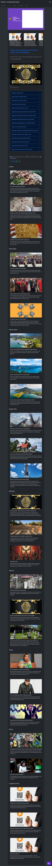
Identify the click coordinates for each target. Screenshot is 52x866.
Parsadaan (20, 5)
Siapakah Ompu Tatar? (17, 93)
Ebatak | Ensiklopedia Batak (10, 2)
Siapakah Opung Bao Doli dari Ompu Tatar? (23, 119)
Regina (14, 158)
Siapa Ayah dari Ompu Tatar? (19, 100)
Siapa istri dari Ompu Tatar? (19, 127)
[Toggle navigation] (50, 2)
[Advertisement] (32, 19)
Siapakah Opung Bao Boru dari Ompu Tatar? (23, 123)
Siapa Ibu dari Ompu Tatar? (19, 104)
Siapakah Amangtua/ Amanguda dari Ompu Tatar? (25, 130)
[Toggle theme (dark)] (49, 863)
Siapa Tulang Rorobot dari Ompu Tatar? (22, 149)
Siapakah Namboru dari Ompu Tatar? (21, 134)
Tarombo (3, 5)
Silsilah (9, 5)
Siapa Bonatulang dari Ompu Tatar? (21, 138)
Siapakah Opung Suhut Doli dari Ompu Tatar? (24, 112)
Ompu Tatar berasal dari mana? (20, 108)
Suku (26, 5)
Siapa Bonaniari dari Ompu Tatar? (20, 142)
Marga (14, 5)
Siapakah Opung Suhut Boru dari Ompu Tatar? (24, 115)
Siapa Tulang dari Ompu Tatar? (20, 145)
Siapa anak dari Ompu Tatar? (19, 96)
